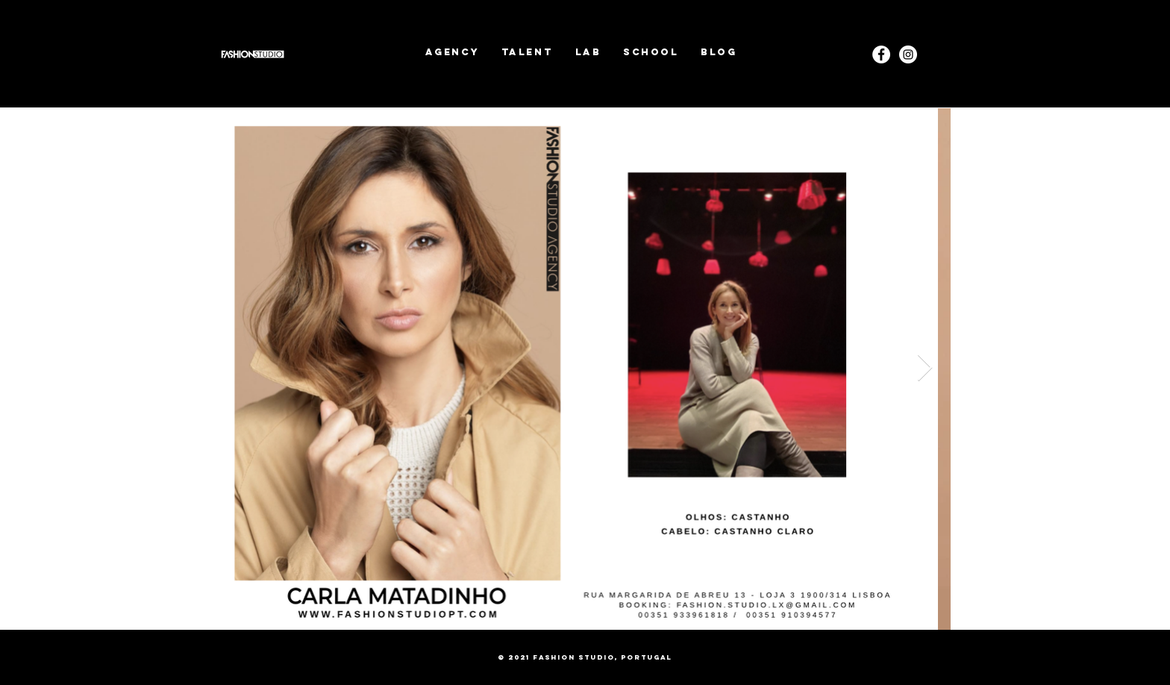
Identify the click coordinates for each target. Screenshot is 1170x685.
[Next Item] (924, 368)
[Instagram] (908, 54)
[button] (527, 52)
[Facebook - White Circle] (881, 54)
